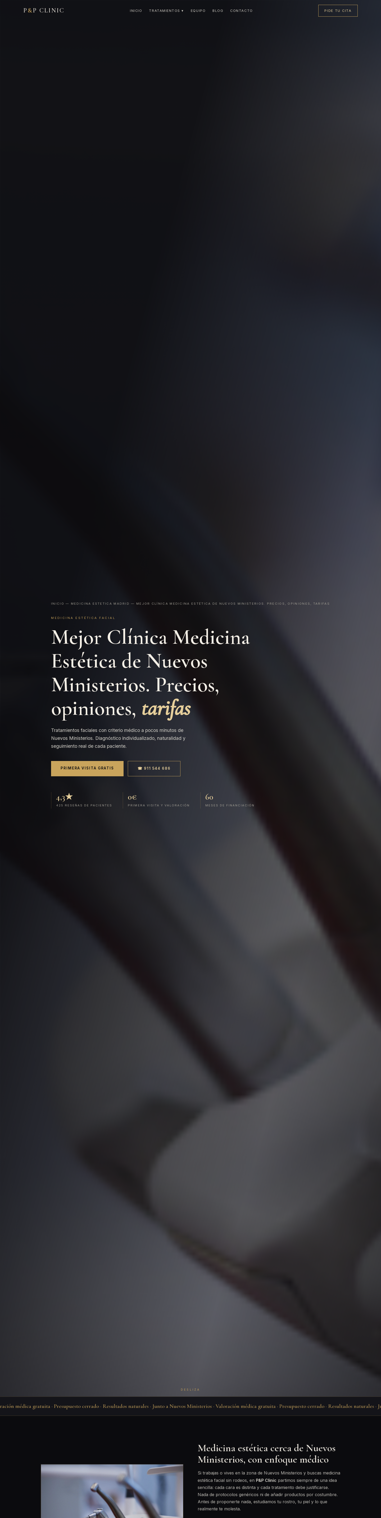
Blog (217, 11)
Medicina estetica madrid (100, 603)
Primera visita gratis (87, 768)
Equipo (198, 11)
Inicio (136, 11)
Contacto (241, 11)
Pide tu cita (338, 11)
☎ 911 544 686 (154, 768)
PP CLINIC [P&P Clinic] (44, 10)
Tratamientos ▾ (166, 11)
